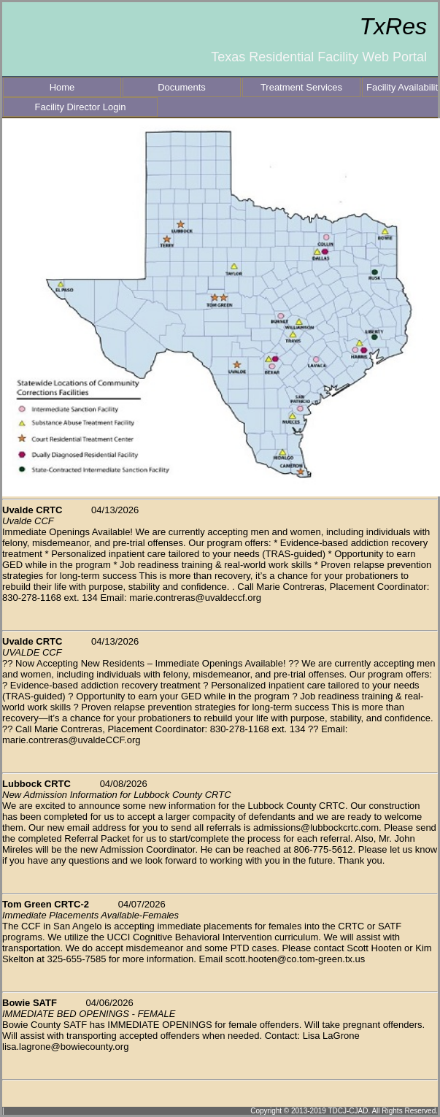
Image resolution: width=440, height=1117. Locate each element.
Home (62, 87)
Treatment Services (301, 87)
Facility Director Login (80, 106)
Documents (182, 87)
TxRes (393, 26)
